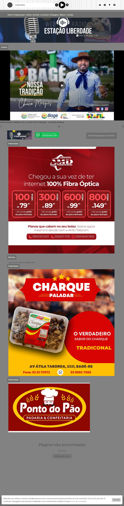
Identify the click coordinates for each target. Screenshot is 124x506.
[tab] (59, 126)
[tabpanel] (62, 87)
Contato (70, 15)
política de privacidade (78, 501)
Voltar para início (62, 456)
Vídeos (29, 15)
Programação (19, 15)
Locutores (44, 15)
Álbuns (63, 15)
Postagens (54, 15)
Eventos (36, 15)
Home (10, 15)
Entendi (116, 500)
